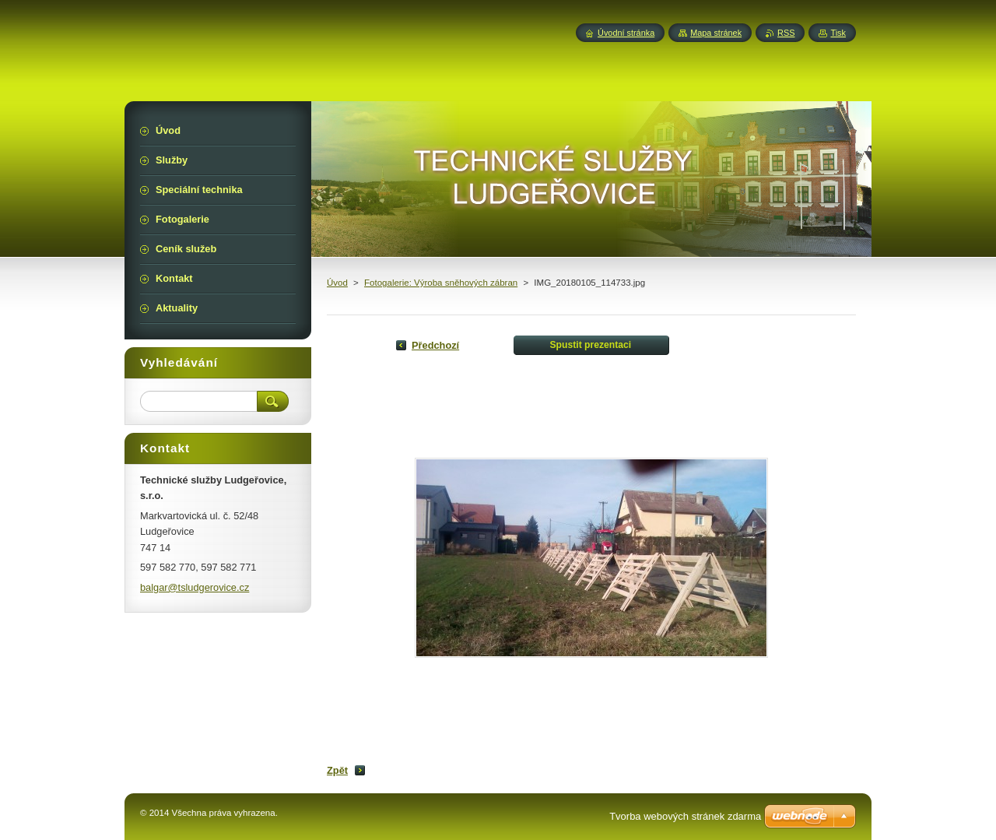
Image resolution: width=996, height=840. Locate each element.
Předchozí (435, 345)
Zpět (337, 770)
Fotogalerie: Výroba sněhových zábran (440, 282)
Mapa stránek (716, 32)
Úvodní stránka (626, 32)
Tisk (838, 32)
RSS (785, 32)
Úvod (337, 282)
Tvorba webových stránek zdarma (685, 816)
